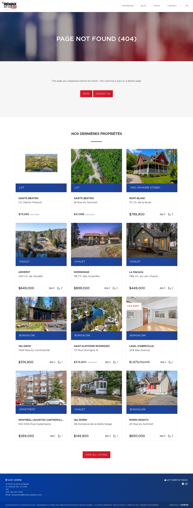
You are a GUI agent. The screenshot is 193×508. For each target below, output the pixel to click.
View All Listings (96, 455)
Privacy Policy (119, 505)
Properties (128, 6)
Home (86, 94)
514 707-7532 (16, 492)
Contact (172, 6)
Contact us (103, 94)
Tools (157, 6)
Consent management (149, 505)
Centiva (183, 505)
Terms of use (132, 505)
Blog (143, 6)
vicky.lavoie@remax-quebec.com (26, 495)
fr (187, 6)
